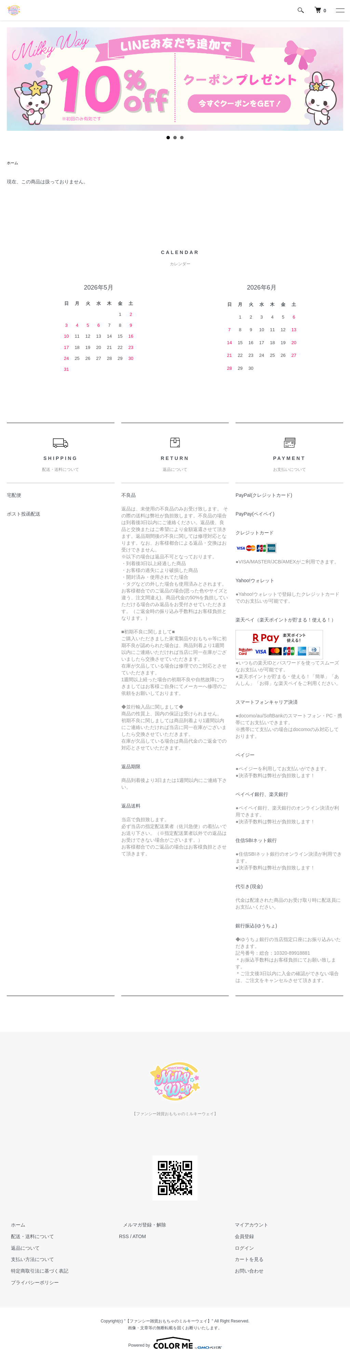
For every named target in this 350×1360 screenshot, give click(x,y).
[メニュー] (339, 10)
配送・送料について (28, 1237)
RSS (124, 1237)
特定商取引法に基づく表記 (35, 1271)
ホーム (13, 163)
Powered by (174, 1343)
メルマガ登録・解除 (140, 1225)
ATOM (139, 1237)
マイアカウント (248, 1225)
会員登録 (240, 1237)
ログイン (240, 1248)
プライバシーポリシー (31, 1283)
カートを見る (245, 1260)
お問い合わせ (245, 1271)
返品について (21, 1248)
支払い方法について (28, 1260)
